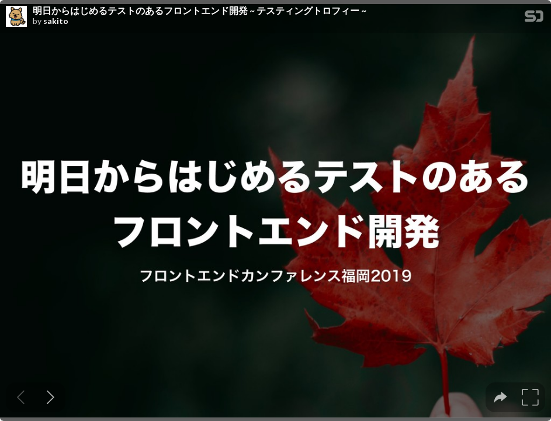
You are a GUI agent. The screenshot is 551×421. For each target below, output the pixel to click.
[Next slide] (50, 397)
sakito (55, 21)
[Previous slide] (21, 397)
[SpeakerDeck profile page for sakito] (16, 17)
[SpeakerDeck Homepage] (534, 18)
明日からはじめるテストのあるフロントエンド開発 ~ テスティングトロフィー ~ (199, 10)
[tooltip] (500, 397)
